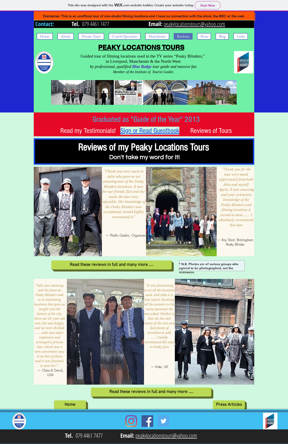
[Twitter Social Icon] (163, 421)
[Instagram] (131, 421)
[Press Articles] (229, 404)
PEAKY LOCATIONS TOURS (141, 47)
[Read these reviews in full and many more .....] (111, 264)
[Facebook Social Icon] (147, 421)
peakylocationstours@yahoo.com (194, 24)
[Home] (70, 404)
